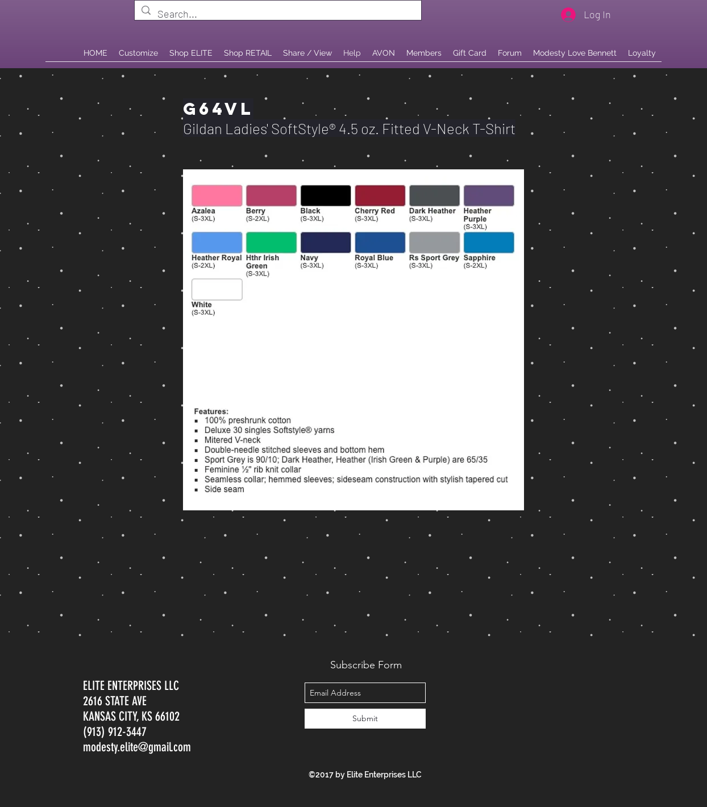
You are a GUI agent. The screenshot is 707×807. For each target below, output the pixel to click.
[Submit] (365, 719)
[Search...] (277, 14)
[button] (247, 53)
